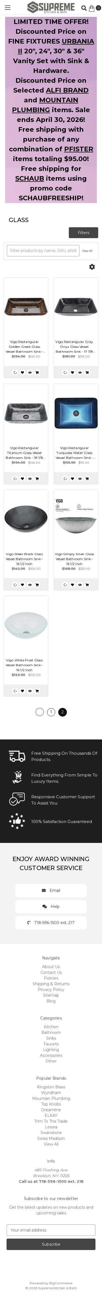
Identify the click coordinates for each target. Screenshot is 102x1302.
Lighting (51, 1049)
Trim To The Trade (51, 1121)
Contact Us (51, 972)
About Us (51, 966)
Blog (51, 1001)
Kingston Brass (51, 1087)
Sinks (51, 1038)
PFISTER (78, 149)
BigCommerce (60, 1283)
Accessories (51, 1055)
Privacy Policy (51, 989)
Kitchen (51, 1026)
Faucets (51, 1044)
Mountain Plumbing (51, 1098)
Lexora (51, 1127)
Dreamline (51, 1109)
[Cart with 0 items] (95, 8)
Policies (51, 978)
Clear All (87, 250)
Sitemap (51, 995)
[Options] (92, 267)
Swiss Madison (51, 1138)
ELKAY (51, 1115)
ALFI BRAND (67, 90)
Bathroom (51, 1032)
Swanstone (51, 1132)
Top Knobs (51, 1104)
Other (51, 1061)
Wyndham (51, 1092)
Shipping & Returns (51, 983)
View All (51, 1144)
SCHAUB (29, 178)
